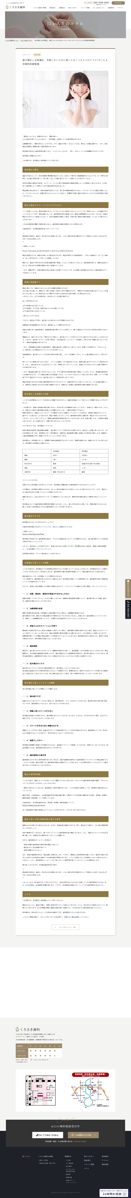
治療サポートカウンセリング (71, 1181)
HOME (27, 1156)
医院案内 (111, 8)
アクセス (119, 3)
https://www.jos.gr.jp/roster (34, 805)
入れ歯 (68, 1160)
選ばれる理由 (43, 1160)
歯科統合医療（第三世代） (48, 1163)
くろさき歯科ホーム (11, 40)
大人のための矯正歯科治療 (70, 1170)
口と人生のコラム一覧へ (68, 927)
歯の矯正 (69, 1166)
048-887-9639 (80, 1141)
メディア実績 (85, 8)
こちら (102, 4)
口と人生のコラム (99, 8)
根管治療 (69, 1177)
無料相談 (105, 1164)
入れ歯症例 (69, 1163)
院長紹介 (53, 8)
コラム (86, 1168)
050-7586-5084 (48, 1135)
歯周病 (68, 1174)
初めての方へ (72, 8)
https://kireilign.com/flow (33, 534)
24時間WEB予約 (83, 1135)
